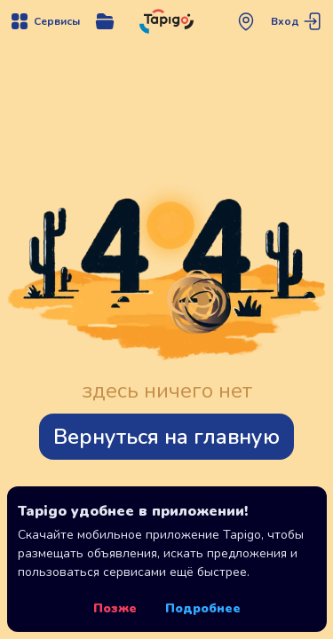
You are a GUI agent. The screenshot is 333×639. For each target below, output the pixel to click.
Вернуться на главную (166, 436)
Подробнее (203, 608)
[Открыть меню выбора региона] (246, 21)
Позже (115, 608)
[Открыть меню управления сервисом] (105, 21)
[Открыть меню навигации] (44, 21)
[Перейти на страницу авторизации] (297, 21)
